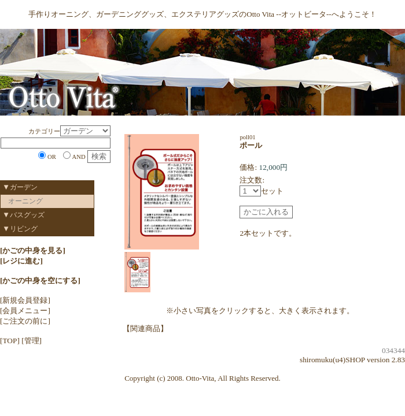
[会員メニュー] (25, 310)
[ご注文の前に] (25, 321)
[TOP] (10, 340)
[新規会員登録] (25, 300)
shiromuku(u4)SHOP (332, 359)
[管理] (31, 340)
